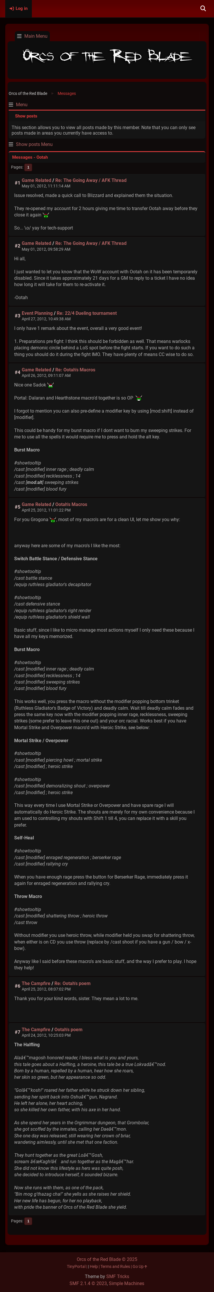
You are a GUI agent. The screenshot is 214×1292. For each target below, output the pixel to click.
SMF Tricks (117, 1276)
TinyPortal (76, 1266)
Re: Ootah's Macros (75, 370)
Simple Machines (126, 1283)
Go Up (140, 1266)
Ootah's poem (68, 1029)
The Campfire (36, 983)
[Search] (202, 9)
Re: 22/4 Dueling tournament (87, 313)
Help (94, 1266)
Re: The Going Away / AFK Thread (91, 180)
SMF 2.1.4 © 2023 (88, 1283)
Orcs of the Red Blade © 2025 (107, 1259)
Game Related (36, 180)
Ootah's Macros (71, 504)
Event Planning (37, 313)
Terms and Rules (115, 1266)
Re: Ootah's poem (72, 983)
